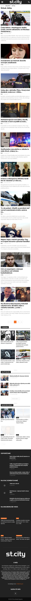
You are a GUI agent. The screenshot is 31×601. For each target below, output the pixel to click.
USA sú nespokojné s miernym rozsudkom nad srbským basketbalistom (12, 271)
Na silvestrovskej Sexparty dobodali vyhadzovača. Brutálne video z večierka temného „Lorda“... (14, 305)
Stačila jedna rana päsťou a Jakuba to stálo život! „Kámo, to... (15, 150)
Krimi (2, 57)
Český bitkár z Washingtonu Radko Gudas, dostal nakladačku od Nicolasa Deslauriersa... (15, 29)
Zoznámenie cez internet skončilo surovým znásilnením (13, 61)
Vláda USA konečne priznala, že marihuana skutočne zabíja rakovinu (8, 522)
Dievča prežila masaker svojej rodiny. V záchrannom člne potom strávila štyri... (8, 362)
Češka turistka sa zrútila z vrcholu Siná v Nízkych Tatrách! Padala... (22, 421)
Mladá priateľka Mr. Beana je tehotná (19, 376)
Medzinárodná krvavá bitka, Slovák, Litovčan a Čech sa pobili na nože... (14, 120)
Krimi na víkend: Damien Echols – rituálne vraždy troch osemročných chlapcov (8, 539)
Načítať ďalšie (15, 398)
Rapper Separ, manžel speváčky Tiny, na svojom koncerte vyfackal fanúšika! (15, 240)
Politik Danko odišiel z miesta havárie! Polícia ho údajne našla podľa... (23, 438)
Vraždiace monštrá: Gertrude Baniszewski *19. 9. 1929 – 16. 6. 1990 (23, 522)
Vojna (2, 434)
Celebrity (3, 236)
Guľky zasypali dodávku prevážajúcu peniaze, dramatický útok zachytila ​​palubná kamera (19, 465)
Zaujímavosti (3, 24)
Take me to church (14, 483)
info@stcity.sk (19, 584)
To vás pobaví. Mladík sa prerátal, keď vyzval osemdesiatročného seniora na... (15, 210)
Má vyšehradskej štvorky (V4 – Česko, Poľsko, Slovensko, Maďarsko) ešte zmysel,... (8, 438)
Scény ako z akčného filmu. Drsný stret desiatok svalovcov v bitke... (15, 91)
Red (2, 33)
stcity (2, 64)
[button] (29, 2)
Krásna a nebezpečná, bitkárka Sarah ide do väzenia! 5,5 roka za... (14, 179)
